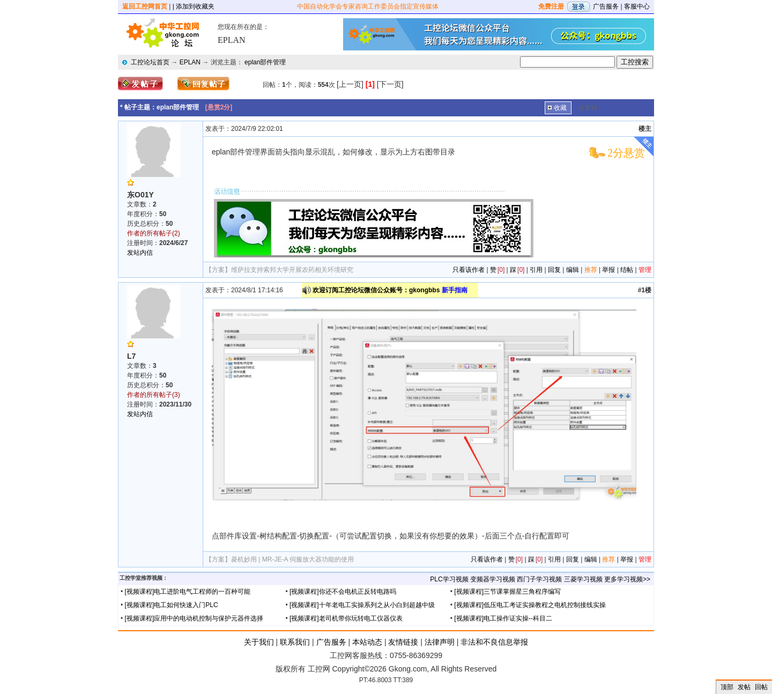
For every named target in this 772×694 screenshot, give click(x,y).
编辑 (572, 270)
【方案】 (218, 270)
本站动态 (367, 642)
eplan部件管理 (265, 62)
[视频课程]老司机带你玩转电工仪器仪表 (346, 618)
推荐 (590, 270)
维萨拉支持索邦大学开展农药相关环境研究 (292, 270)
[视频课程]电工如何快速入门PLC (171, 605)
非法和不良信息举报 (494, 642)
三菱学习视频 (583, 579)
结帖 (626, 270)
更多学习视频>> (627, 579)
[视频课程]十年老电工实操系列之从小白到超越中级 (362, 605)
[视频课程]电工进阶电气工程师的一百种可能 (188, 591)
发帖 (744, 687)
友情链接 (403, 642)
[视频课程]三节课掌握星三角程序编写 (507, 591)
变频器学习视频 (492, 579)
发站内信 (140, 252)
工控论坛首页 (150, 62)
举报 (608, 270)
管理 (645, 270)
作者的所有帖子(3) (153, 394)
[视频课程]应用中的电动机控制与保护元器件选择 (194, 618)
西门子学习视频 (539, 579)
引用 (536, 270)
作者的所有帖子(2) (153, 233)
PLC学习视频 (449, 579)
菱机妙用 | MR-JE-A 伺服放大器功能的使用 (292, 559)
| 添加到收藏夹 (193, 6)
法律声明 (440, 642)
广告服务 (606, 6)
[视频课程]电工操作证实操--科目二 (503, 618)
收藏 (560, 108)
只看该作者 (468, 270)
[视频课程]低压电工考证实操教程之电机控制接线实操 (530, 605)
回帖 (761, 687)
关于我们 (259, 642)
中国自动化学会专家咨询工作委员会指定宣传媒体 (368, 6)
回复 (554, 270)
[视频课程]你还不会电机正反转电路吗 (343, 591)
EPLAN (190, 62)
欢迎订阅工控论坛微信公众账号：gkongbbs (390, 290)
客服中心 (637, 6)
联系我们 (295, 642)
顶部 (727, 687)
